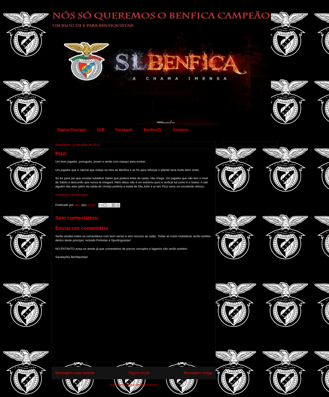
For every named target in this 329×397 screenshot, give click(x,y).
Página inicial (138, 373)
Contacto (180, 130)
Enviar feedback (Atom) (142, 384)
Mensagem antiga (198, 373)
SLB (100, 130)
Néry (77, 205)
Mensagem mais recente (74, 373)
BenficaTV (153, 130)
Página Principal (71, 130)
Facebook (124, 130)
